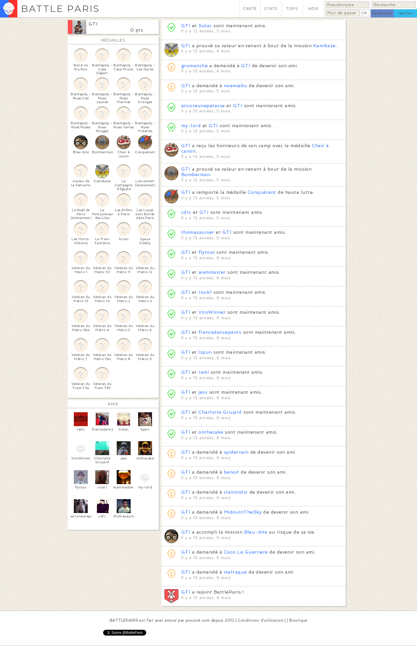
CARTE (250, 8)
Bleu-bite (256, 532)
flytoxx (206, 252)
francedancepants (219, 332)
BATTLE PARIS (60, 8)
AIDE (313, 8)
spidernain (236, 452)
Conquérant (262, 192)
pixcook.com (198, 620)
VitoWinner (212, 312)
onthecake (210, 432)
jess (202, 392)
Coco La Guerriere (246, 552)
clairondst (236, 492)
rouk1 (205, 292)
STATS (271, 8)
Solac (205, 25)
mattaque (235, 572)
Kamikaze (324, 45)
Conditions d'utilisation (261, 620)
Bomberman (195, 174)
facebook (382, 13)
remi (203, 372)
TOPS (292, 8)
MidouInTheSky (243, 512)
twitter (405, 13)
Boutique (298, 620)
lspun (205, 352)
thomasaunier (197, 232)
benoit (231, 472)
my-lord (191, 125)
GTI (93, 24)
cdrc (186, 212)
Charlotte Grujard (220, 412)
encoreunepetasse (203, 105)
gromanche (194, 65)
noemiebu (235, 85)
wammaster (212, 272)
